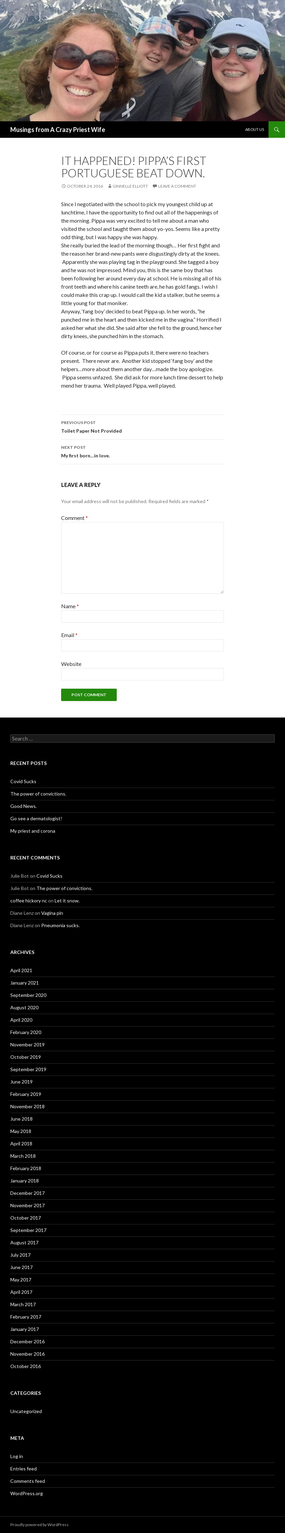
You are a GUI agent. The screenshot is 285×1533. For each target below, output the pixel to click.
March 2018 (23, 1156)
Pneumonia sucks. (60, 925)
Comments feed (27, 1481)
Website (71, 663)
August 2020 (24, 1007)
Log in (16, 1456)
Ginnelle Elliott (130, 186)
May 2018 (20, 1131)
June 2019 (21, 1082)
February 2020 (25, 1032)
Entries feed (23, 1468)
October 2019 (25, 1057)
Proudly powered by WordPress (39, 1524)
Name (70, 606)
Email (69, 635)
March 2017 (23, 1304)
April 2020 (21, 1020)
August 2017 (24, 1242)
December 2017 (27, 1193)
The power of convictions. (38, 794)
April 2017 (21, 1292)
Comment (74, 517)
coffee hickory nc (28, 900)
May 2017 (20, 1279)
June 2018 (21, 1119)
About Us (254, 129)
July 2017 (20, 1255)
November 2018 (27, 1106)
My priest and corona (32, 831)
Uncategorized (26, 1411)
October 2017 (25, 1218)
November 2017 (27, 1205)
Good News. (23, 806)
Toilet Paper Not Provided (142, 426)
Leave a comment (177, 186)
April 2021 (21, 970)
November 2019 (27, 1044)
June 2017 (21, 1267)
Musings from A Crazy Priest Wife (57, 129)
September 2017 (28, 1230)
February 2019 (25, 1094)
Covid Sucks (23, 781)
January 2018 (24, 1181)
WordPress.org (26, 1493)
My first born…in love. (142, 450)
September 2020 (28, 995)
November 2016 (27, 1354)
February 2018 (25, 1168)
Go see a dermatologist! (36, 818)
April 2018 (21, 1143)
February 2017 (25, 1317)
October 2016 (25, 1366)
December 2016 (27, 1341)
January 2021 (24, 983)
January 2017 (24, 1329)
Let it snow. (67, 900)
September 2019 (28, 1069)
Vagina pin (52, 913)
